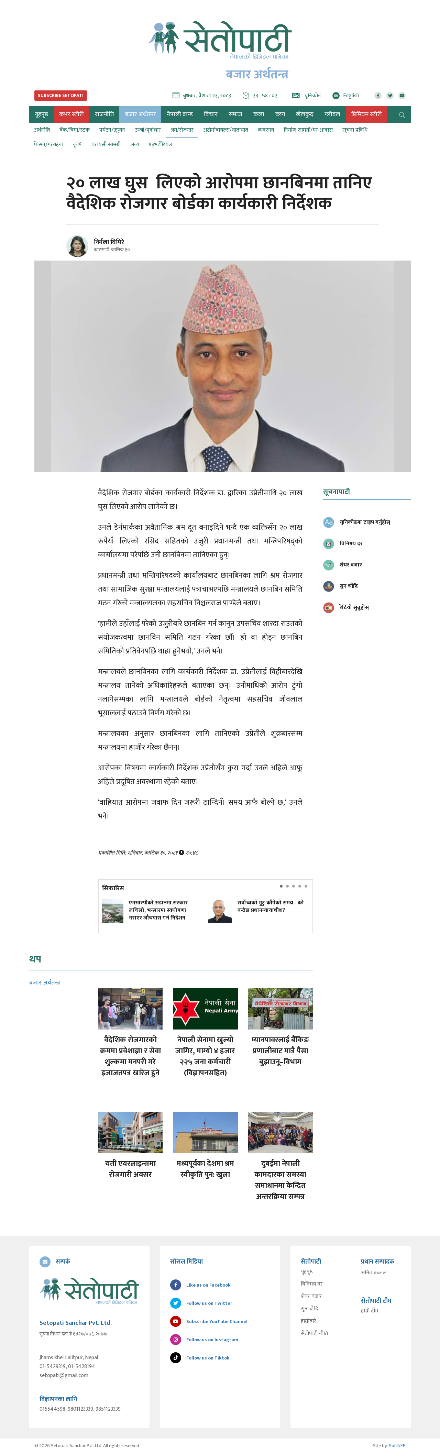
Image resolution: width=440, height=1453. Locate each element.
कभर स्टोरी (71, 114)
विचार (211, 114)
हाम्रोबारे (308, 1321)
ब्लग (280, 114)
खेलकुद (305, 114)
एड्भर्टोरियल (160, 144)
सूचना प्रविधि (354, 130)
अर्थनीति (42, 130)
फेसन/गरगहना (48, 144)
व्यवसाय (266, 130)
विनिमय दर (312, 1284)
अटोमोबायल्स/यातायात (225, 130)
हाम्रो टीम (369, 1311)
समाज (235, 114)
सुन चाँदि (309, 1309)
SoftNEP (397, 1446)
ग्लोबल (332, 114)
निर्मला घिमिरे (109, 242)
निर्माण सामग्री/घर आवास (308, 130)
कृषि (77, 144)
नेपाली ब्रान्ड (180, 114)
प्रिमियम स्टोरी (366, 114)
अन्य (134, 144)
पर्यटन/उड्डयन (112, 130)
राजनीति (104, 114)
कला (258, 114)
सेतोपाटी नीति (314, 1333)
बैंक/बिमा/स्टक (74, 130)
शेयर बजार (311, 1296)
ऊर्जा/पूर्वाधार (148, 130)
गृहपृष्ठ (307, 1271)
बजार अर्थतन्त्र (140, 114)
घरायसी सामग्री (106, 144)
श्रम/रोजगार (182, 130)
